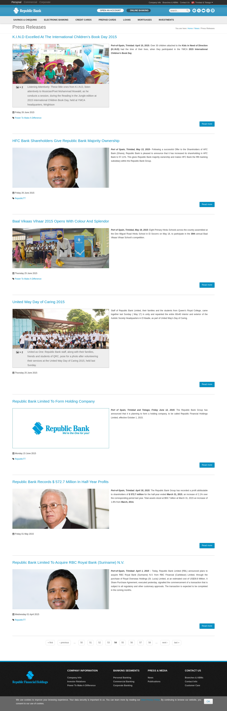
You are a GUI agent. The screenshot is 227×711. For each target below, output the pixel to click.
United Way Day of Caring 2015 (38, 302)
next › (165, 642)
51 (90, 642)
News (196, 28)
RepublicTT (20, 198)
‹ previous (64, 642)
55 (122, 642)
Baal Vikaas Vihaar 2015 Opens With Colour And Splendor (60, 221)
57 (140, 642)
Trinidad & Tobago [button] (204, 2)
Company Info (155, 2)
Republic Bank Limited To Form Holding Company (53, 401)
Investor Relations (76, 681)
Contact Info (191, 681)
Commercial (30, 2)
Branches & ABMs (170, 2)
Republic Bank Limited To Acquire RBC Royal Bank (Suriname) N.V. (68, 562)
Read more (207, 124)
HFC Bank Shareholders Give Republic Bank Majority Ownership (65, 141)
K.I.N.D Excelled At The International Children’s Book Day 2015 (64, 37)
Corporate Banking (122, 685)
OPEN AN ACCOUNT (110, 10)
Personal (17, 2)
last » (176, 642)
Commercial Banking (123, 681)
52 (99, 642)
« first (50, 642)
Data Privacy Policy (150, 700)
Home (190, 28)
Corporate (44, 2)
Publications (154, 681)
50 (81, 642)
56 (131, 642)
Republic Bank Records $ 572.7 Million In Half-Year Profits (60, 482)
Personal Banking (122, 677)
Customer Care (192, 685)
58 (149, 642)
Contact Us (185, 2)
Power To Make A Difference (28, 118)
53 (108, 642)
